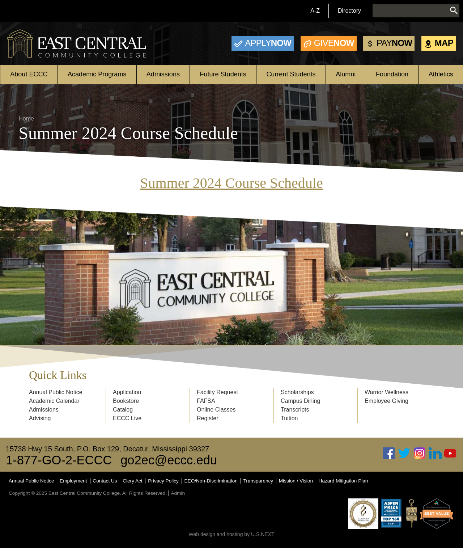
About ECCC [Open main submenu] (28, 74)
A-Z (315, 11)
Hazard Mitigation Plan (343, 481)
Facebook (389, 453)
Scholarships (297, 392)
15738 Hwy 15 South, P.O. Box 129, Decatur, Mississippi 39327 (107, 449)
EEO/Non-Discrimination (211, 481)
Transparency (258, 481)
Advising (40, 418)
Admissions (44, 409)
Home (26, 118)
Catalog (123, 409)
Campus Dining (300, 401)
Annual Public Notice (55, 392)
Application (127, 392)
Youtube (450, 453)
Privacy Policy (163, 481)
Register (207, 418)
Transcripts (295, 409)
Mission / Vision (296, 481)
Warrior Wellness (386, 392)
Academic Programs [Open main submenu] (97, 74)
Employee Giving (386, 401)
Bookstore (126, 401)
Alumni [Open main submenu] (346, 74)
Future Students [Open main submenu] (223, 74)
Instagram (419, 453)
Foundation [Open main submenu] (392, 74)
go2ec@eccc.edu (168, 460)
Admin (178, 493)
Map (444, 43)
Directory (349, 11)
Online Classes (216, 409)
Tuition (289, 418)
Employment (73, 481)
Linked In (435, 453)
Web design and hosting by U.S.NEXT (231, 534)
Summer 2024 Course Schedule (231, 183)
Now (268, 43)
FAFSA (206, 401)
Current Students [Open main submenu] (290, 74)
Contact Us (105, 481)
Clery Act (132, 481)
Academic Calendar (54, 401)
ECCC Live (127, 418)
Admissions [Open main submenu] (163, 74)
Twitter (404, 453)
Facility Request (217, 392)
